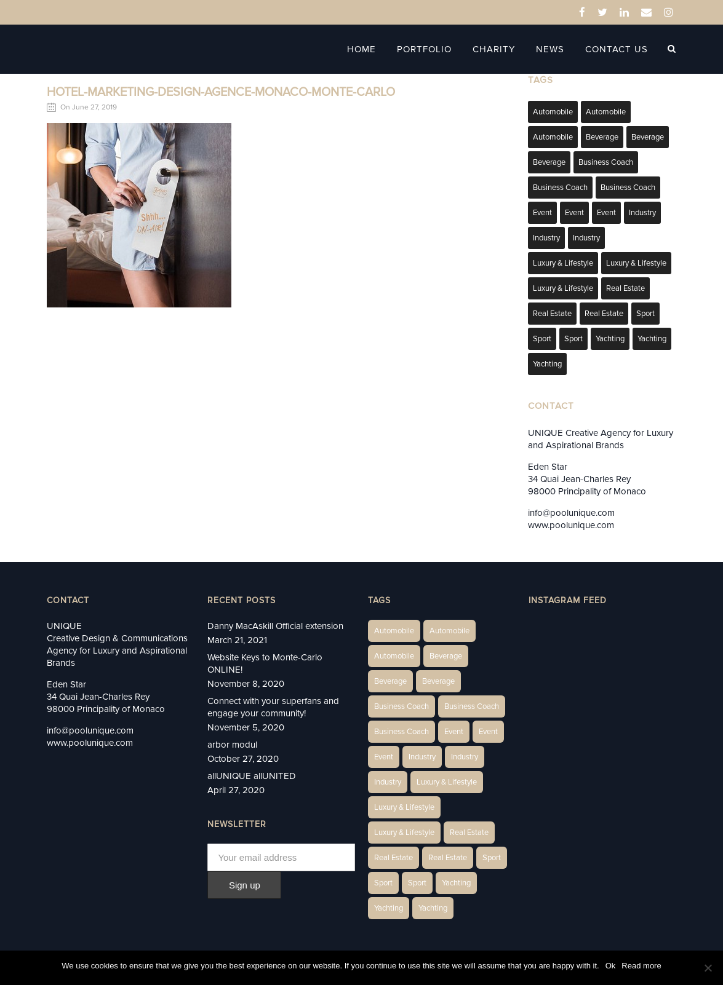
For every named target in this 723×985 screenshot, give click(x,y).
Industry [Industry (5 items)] (586, 238)
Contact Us (616, 49)
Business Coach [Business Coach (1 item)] (605, 162)
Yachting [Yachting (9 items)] (547, 364)
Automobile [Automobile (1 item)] (553, 112)
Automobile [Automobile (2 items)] (606, 112)
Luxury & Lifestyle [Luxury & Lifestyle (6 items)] (563, 263)
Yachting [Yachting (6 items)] (610, 339)
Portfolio (424, 49)
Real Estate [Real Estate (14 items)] (625, 288)
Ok (610, 965)
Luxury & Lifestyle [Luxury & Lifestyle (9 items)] (563, 288)
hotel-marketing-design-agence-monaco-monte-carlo (221, 92)
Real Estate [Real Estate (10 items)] (552, 313)
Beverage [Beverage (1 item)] (602, 137)
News (550, 49)
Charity (494, 49)
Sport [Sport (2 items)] (645, 313)
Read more (641, 965)
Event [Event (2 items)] (542, 213)
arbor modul (232, 744)
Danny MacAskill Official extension (275, 625)
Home (361, 49)
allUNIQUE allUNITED (251, 775)
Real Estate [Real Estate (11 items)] (604, 313)
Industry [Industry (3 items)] (642, 213)
